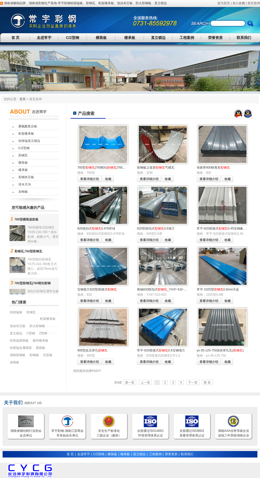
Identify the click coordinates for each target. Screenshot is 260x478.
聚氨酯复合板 (27, 126)
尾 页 (207, 382)
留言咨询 (254, 3)
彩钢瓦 (90, 3)
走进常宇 (44, 38)
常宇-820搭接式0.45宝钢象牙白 (223, 228)
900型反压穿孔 (92, 350)
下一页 (192, 382)
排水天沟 (24, 184)
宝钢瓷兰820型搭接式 (97, 289)
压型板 (47, 355)
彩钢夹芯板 (26, 177)
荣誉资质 (215, 38)
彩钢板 (34, 355)
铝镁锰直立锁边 (29, 141)
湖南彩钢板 (17, 355)
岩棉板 (23, 191)
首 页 (15, 38)
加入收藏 (238, 3)
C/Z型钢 (72, 38)
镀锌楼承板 (40, 340)
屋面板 (40, 348)
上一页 (145, 382)
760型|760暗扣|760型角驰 (104, 167)
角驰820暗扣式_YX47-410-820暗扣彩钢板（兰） (175, 289)
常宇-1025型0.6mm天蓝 (218, 289)
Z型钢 (43, 333)
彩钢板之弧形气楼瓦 (155, 167)
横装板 (101, 38)
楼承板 (129, 38)
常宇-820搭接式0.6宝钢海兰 (161, 350)
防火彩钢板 (143, 3)
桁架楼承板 (106, 3)
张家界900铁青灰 (213, 167)
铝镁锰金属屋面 (21, 348)
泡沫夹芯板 (125, 3)
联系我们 (244, 38)
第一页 (129, 382)
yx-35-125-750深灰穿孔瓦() (220, 350)
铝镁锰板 (76, 3)
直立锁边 (160, 3)
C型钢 (30, 333)
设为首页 (223, 3)
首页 (22, 99)
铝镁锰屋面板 (19, 340)
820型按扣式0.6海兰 (156, 228)
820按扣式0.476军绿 (96, 228)
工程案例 (187, 38)
